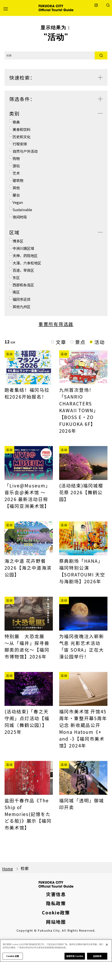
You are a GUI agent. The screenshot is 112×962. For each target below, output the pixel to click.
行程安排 (20, 143)
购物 (16, 158)
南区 (16, 291)
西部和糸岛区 (23, 284)
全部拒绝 (97, 956)
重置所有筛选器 (56, 324)
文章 (61, 341)
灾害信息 (56, 914)
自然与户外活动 (25, 151)
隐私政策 (56, 924)
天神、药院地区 (25, 255)
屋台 (16, 194)
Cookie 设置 (12, 956)
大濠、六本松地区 (27, 262)
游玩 (16, 165)
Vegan (18, 202)
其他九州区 (21, 306)
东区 (16, 277)
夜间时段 (20, 216)
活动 (99, 341)
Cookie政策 (56, 933)
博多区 (18, 240)
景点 (80, 341)
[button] (5, 8)
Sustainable (22, 209)
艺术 (16, 173)
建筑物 (18, 180)
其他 (16, 187)
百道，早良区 (23, 270)
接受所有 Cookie (74, 956)
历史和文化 (21, 136)
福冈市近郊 (21, 299)
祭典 (16, 122)
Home (8, 888)
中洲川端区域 (23, 248)
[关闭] (106, 945)
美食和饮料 (21, 129)
